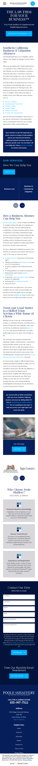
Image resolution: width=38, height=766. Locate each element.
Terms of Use (19, 749)
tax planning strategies (21, 281)
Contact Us (18, 745)
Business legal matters (10, 223)
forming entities (26, 262)
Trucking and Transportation (14, 113)
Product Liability (10, 108)
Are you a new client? (10, 619)
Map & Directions (19, 720)
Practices (19, 732)
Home (19, 728)
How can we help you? (10, 625)
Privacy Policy (19, 753)
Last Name (7, 602)
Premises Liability (10, 106)
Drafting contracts (11, 258)
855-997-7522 (19, 702)
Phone (6, 607)
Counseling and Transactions (14, 104)
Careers (19, 741)
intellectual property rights (20, 277)
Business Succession (11, 111)
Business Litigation (11, 102)
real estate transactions (16, 357)
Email (5, 613)
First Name (7, 596)
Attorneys (19, 737)
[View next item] (22, 205)
